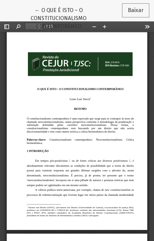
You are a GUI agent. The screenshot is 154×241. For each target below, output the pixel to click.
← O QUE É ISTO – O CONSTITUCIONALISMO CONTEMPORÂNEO (71, 17)
